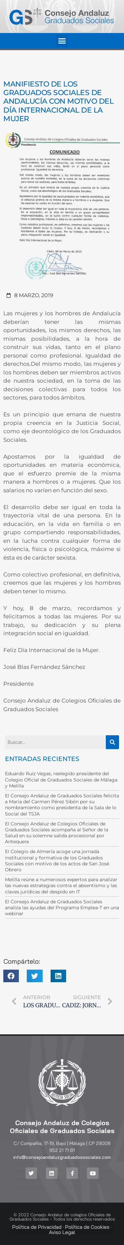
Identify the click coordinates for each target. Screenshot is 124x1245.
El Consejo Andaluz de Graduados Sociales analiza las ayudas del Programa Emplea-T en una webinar (62, 907)
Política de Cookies (87, 1227)
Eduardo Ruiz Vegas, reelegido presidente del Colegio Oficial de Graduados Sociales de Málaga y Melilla (61, 779)
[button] (62, 41)
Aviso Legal (62, 1232)
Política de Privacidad (37, 1227)
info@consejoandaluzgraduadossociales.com (62, 1157)
